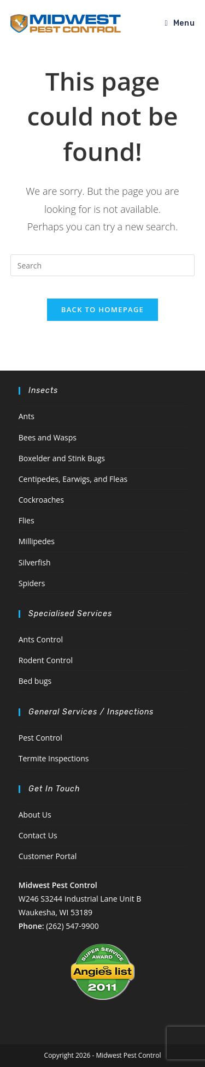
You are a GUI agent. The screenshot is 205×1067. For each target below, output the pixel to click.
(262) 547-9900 (72, 926)
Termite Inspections (54, 758)
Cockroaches (41, 499)
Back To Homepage (102, 309)
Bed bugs (35, 681)
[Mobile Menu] (180, 23)
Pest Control (40, 737)
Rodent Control (46, 660)
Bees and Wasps (48, 437)
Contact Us (38, 835)
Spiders (32, 583)
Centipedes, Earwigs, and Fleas (73, 479)
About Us (35, 814)
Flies (26, 520)
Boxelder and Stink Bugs (62, 458)
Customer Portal (48, 856)
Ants (26, 416)
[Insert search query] (102, 265)
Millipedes (37, 541)
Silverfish (35, 562)
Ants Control (41, 639)
